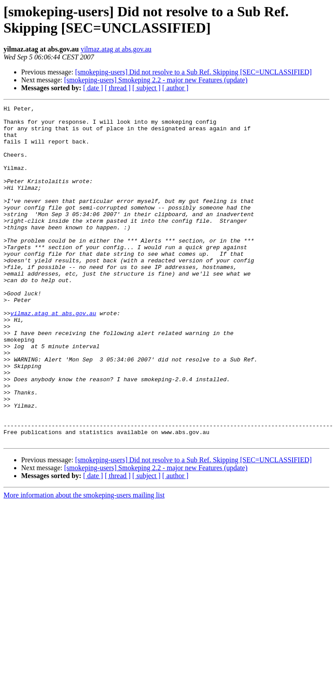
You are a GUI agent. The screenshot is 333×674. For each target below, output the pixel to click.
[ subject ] (146, 88)
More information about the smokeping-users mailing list (84, 562)
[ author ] (175, 88)
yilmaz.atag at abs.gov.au (116, 49)
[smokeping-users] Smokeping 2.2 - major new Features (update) (156, 80)
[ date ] (93, 88)
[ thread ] (118, 88)
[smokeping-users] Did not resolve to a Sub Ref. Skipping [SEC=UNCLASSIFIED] (193, 72)
